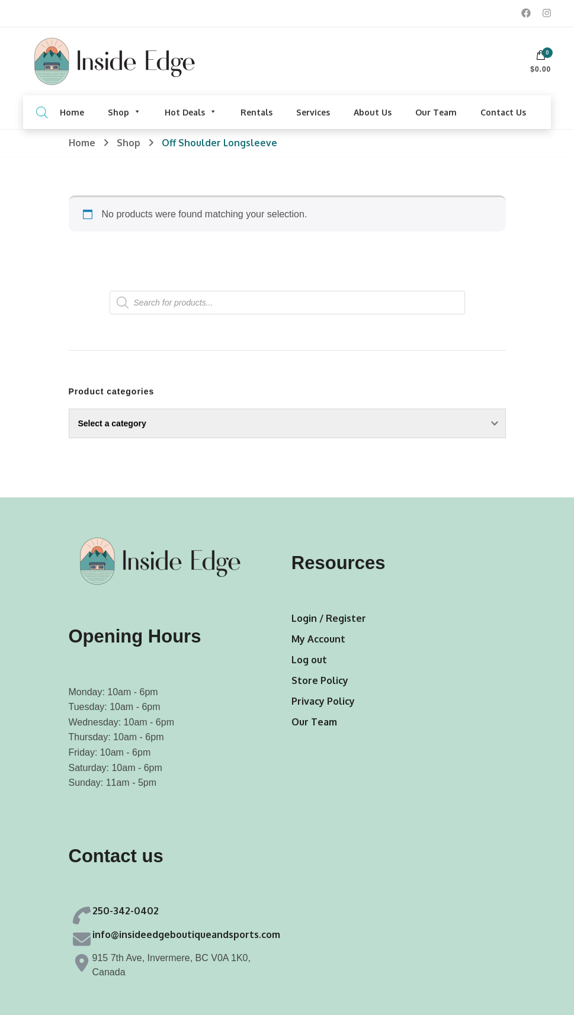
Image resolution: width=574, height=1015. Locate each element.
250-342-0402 (125, 911)
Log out (309, 660)
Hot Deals (191, 112)
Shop (124, 112)
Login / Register (328, 618)
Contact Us (503, 112)
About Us (373, 112)
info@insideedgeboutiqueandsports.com (186, 934)
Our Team (436, 112)
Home (72, 112)
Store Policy (319, 680)
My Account (318, 639)
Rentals (256, 112)
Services (313, 112)
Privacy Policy (323, 701)
